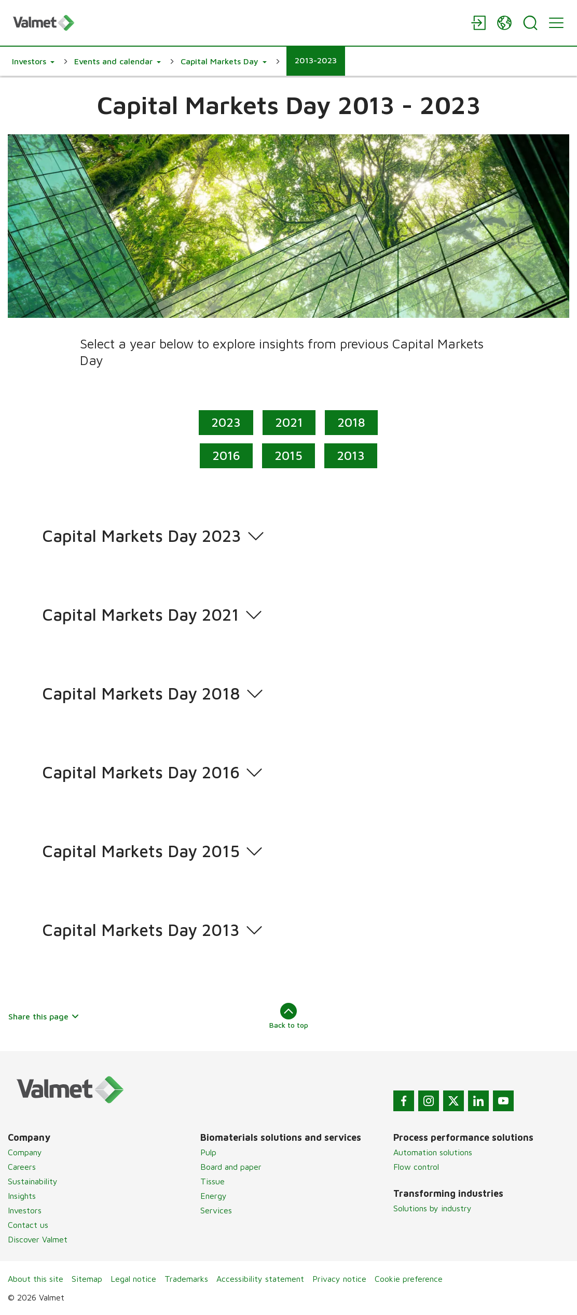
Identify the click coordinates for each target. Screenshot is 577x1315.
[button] (33, 61)
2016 (226, 454)
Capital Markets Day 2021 (140, 615)
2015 (288, 454)
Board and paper (231, 1166)
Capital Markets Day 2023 (141, 536)
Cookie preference (409, 1278)
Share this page (43, 1016)
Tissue (212, 1181)
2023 (226, 422)
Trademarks (186, 1278)
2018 (352, 422)
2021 (290, 422)
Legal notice (133, 1278)
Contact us (28, 1224)
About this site (35, 1278)
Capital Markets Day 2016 (141, 772)
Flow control (416, 1166)
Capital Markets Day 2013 (141, 930)
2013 (351, 454)
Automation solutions (432, 1152)
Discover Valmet (37, 1239)
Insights (22, 1195)
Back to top (288, 1016)
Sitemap (87, 1278)
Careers (22, 1166)
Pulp (208, 1152)
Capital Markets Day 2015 (141, 851)
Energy (213, 1195)
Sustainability (33, 1181)
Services (216, 1210)
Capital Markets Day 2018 (141, 694)
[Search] (530, 23)
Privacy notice (339, 1278)
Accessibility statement (260, 1278)
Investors (25, 1210)
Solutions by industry (432, 1208)
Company (25, 1152)
